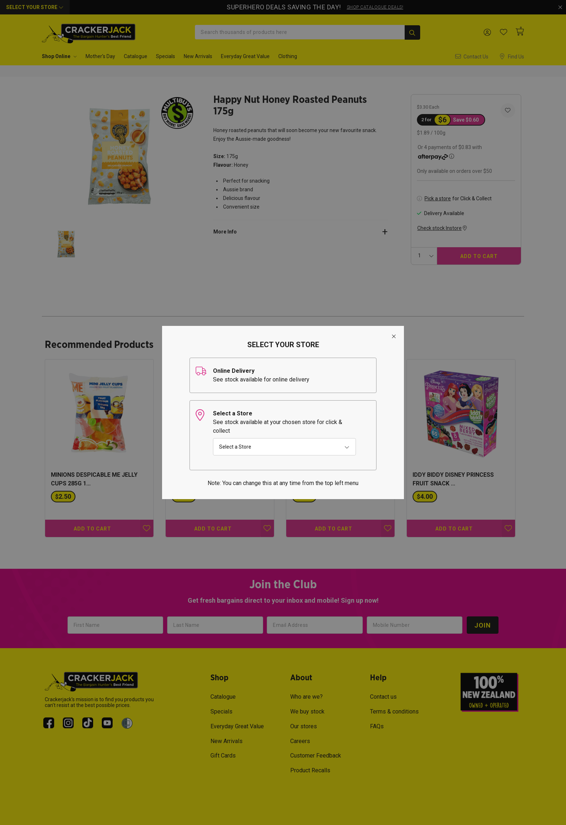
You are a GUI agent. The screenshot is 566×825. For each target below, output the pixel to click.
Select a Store (235, 447)
